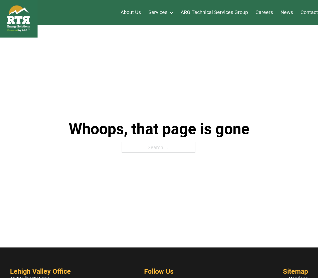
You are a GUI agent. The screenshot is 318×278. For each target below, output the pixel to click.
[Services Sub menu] (171, 12)
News (286, 12)
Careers (264, 12)
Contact (309, 12)
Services (157, 12)
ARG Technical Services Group (214, 12)
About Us (131, 12)
